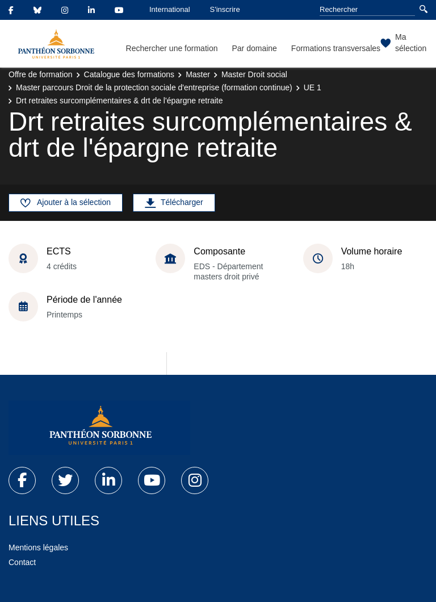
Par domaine (254, 48)
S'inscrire (225, 9)
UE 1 (312, 87)
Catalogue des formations (129, 74)
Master (198, 74)
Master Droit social (254, 74)
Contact (22, 562)
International (169, 9)
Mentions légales (38, 547)
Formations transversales (335, 48)
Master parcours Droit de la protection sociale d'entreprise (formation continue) (154, 87)
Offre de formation (41, 74)
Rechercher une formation (172, 48)
